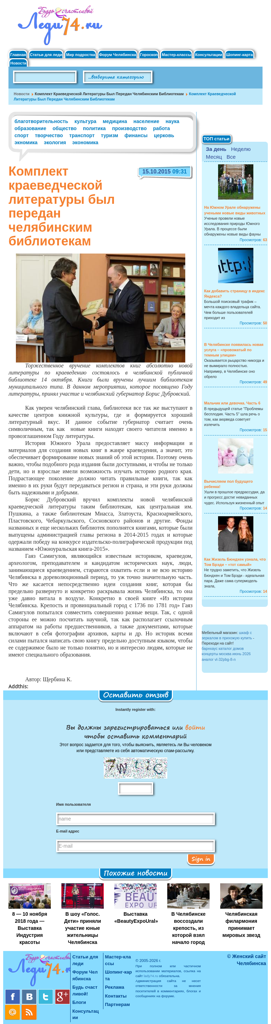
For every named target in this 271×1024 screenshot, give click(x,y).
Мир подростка (80, 55)
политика (94, 128)
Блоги (79, 1002)
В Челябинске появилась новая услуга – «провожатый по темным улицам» (234, 349)
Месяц (214, 157)
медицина (115, 121)
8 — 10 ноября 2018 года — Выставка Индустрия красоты (29, 928)
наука (172, 121)
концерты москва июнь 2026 (226, 654)
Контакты (116, 996)
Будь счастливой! (84, 990)
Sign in (201, 858)
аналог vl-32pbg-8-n (219, 659)
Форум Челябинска (117, 55)
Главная (18, 55)
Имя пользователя (73, 804)
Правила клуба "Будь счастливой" (236, 79)
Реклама (114, 987)
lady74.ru (151, 976)
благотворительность (41, 121)
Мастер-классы (176, 55)
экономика (85, 142)
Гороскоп (149, 55)
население (146, 121)
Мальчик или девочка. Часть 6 (232, 403)
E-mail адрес (67, 831)
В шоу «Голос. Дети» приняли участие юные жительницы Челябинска (82, 928)
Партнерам (117, 1004)
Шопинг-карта (239, 55)
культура (85, 121)
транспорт (82, 135)
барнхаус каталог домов (223, 648)
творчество (49, 135)
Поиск (172, 77)
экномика (25, 142)
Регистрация (245, 14)
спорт (21, 135)
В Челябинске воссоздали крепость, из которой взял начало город (188, 928)
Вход (236, 8)
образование (30, 128)
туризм (109, 135)
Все (231, 157)
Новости (18, 63)
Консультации (208, 55)
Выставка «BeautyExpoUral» (136, 917)
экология (55, 142)
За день (216, 149)
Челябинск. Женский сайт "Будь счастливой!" (58, 27)
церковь (164, 135)
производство (129, 128)
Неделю (241, 149)
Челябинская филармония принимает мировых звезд (241, 924)
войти (194, 727)
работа (161, 128)
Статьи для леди (46, 55)
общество (65, 128)
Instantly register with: (135, 709)
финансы (136, 135)
